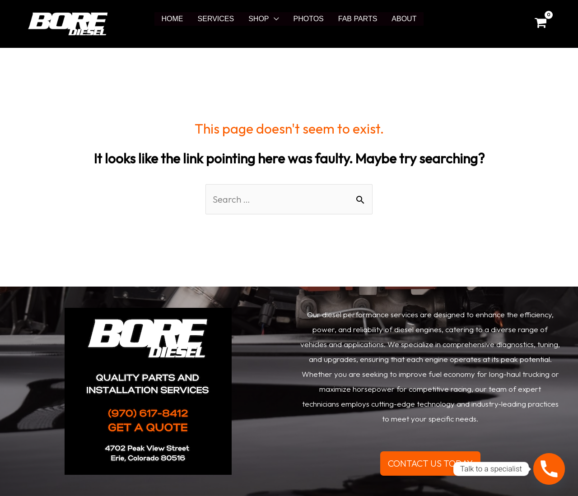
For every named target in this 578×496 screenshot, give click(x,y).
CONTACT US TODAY (430, 463)
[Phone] (549, 469)
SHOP (258, 19)
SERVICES (216, 19)
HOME (172, 19)
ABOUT (404, 19)
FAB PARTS (358, 19)
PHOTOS (309, 19)
